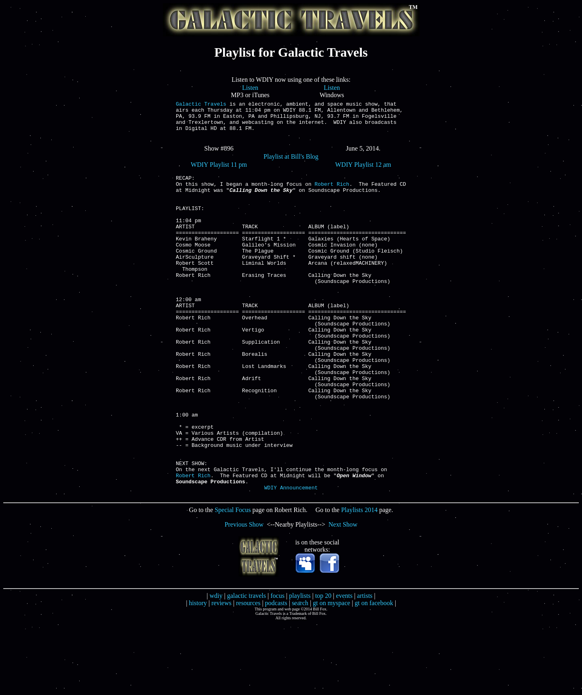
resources (248, 674)
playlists (299, 667)
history (198, 674)
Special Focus (233, 581)
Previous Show (244, 596)
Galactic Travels (201, 104)
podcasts (276, 674)
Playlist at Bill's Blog (291, 163)
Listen (250, 87)
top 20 (323, 667)
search (300, 674)
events (344, 667)
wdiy (215, 667)
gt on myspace (331, 674)
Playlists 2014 (359, 581)
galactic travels (246, 667)
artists (364, 667)
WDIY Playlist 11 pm (219, 171)
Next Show (343, 596)
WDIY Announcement (291, 559)
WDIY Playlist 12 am (363, 171)
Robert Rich (331, 194)
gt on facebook (374, 674)
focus (277, 667)
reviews (221, 674)
